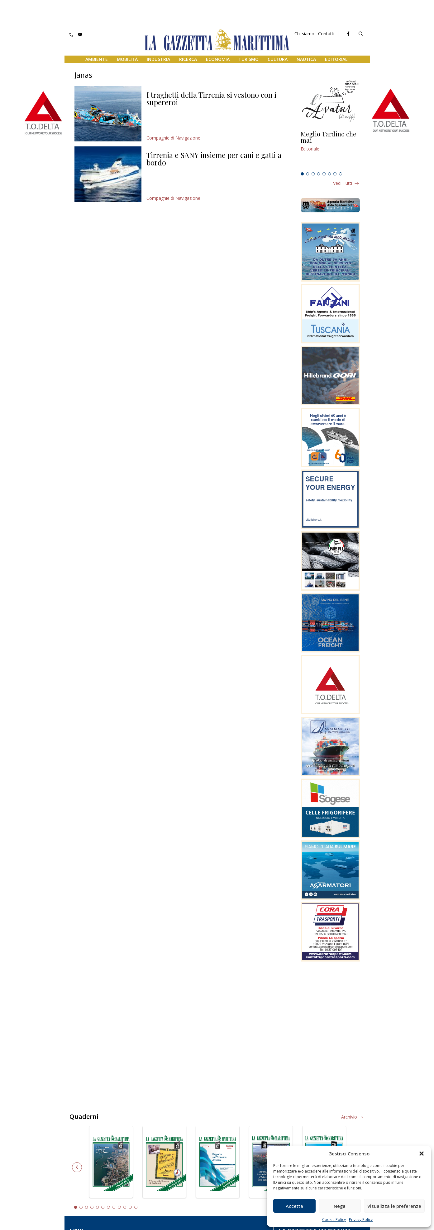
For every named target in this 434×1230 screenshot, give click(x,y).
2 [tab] (307, 173)
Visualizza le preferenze (394, 1206)
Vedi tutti (342, 183)
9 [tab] (119, 1207)
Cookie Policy (334, 1219)
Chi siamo (304, 34)
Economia (218, 59)
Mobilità (127, 59)
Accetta (294, 1206)
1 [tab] (302, 173)
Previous (77, 1167)
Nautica (306, 59)
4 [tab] (318, 173)
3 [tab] (313, 173)
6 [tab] (329, 173)
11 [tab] (130, 1207)
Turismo (248, 59)
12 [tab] (135, 1207)
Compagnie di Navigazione (173, 138)
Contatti (326, 34)
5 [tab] (324, 173)
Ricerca (188, 59)
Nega (340, 1206)
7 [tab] (334, 173)
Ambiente (96, 59)
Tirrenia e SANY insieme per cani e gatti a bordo (213, 158)
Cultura (278, 59)
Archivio (349, 1117)
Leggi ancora (330, 150)
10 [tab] (124, 1207)
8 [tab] (340, 173)
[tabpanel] (330, 150)
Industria (158, 59)
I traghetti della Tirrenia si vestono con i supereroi (211, 98)
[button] (421, 1153)
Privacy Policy (361, 1219)
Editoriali (337, 59)
